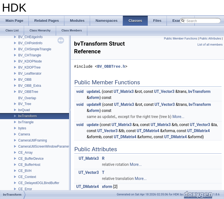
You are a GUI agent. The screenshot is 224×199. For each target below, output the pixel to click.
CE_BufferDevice (31, 159)
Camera (24, 134)
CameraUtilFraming (32, 140)
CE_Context (27, 177)
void (79, 91)
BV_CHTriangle (29, 55)
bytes (22, 128)
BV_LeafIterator (29, 73)
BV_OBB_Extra (29, 86)
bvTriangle (26, 122)
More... (178, 116)
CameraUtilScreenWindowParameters (46, 146)
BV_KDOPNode (30, 61)
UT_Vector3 (164, 91)
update (93, 124)
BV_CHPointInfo (30, 43)
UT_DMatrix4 (148, 131)
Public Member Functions (180, 38)
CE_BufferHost (29, 165)
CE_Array (25, 153)
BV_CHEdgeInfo (30, 37)
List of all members (210, 44)
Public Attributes (210, 38)
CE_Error (25, 189)
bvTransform (27, 116)
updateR (94, 104)
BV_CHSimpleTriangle (34, 49)
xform (94, 97)
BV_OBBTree (28, 92)
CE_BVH (24, 171)
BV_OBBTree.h (111, 66)
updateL (94, 91)
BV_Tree (24, 104)
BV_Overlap (27, 98)
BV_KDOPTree (29, 67)
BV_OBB (24, 80)
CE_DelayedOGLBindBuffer (38, 183)
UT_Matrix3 (124, 91)
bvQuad (24, 110)
